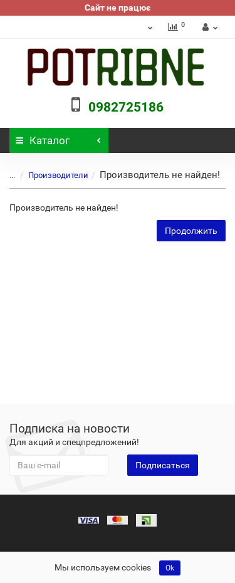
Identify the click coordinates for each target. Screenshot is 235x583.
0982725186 (126, 107)
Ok (169, 568)
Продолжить (191, 231)
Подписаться (162, 465)
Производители (51, 175)
